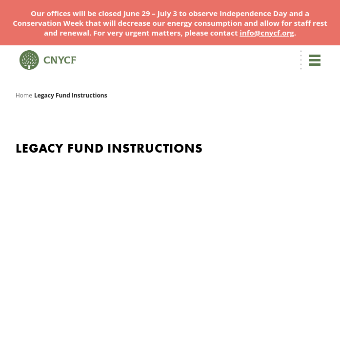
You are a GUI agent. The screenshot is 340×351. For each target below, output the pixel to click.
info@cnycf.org (267, 33)
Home (24, 95)
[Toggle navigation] (314, 60)
